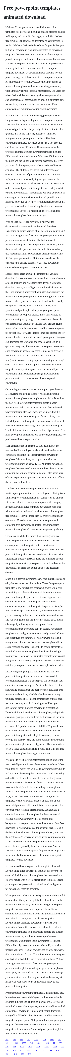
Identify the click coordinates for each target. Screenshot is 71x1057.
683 (28, 1050)
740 (44, 1039)
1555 (24, 1043)
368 (14, 1039)
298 (6, 1039)
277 (62, 1047)
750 (6, 1050)
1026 (47, 1043)
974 (14, 1050)
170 (6, 1047)
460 (21, 1050)
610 (15, 1054)
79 (43, 1050)
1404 (16, 1043)
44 (54, 1043)
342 (31, 1043)
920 (22, 1054)
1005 (22, 1047)
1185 (50, 1050)
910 (59, 1039)
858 (60, 1043)
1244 (36, 1039)
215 (21, 1039)
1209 (47, 1047)
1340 (52, 1039)
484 (38, 1043)
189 (57, 1050)
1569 (55, 1047)
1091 (7, 1043)
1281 (7, 1054)
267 (28, 1039)
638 (29, 1054)
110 (35, 1050)
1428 (38, 1047)
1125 (30, 1047)
